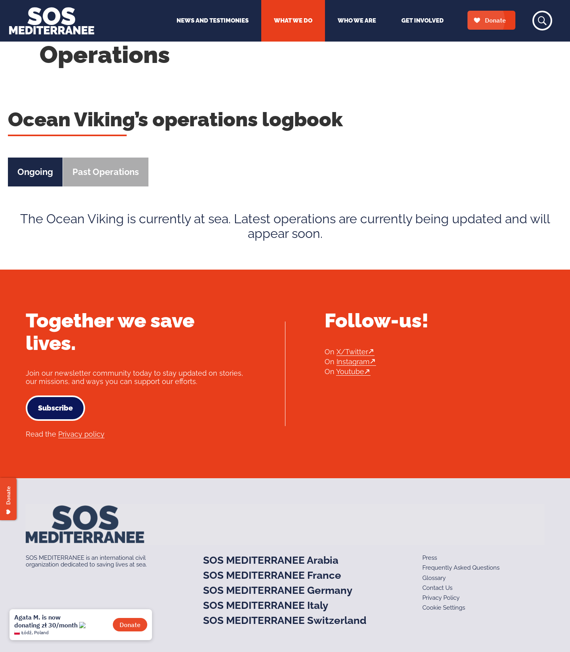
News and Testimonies (213, 20)
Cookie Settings (443, 607)
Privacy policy (81, 434)
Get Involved (422, 20)
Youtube (350, 371)
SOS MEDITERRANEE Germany (277, 590)
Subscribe (55, 408)
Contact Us (437, 587)
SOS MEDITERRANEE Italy (265, 605)
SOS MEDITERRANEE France (272, 575)
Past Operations (105, 172)
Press (429, 557)
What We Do (293, 20)
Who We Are (357, 20)
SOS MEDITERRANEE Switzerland (285, 620)
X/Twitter (352, 352)
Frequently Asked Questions (461, 567)
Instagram (353, 361)
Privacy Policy (441, 597)
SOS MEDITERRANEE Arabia (270, 560)
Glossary (434, 578)
